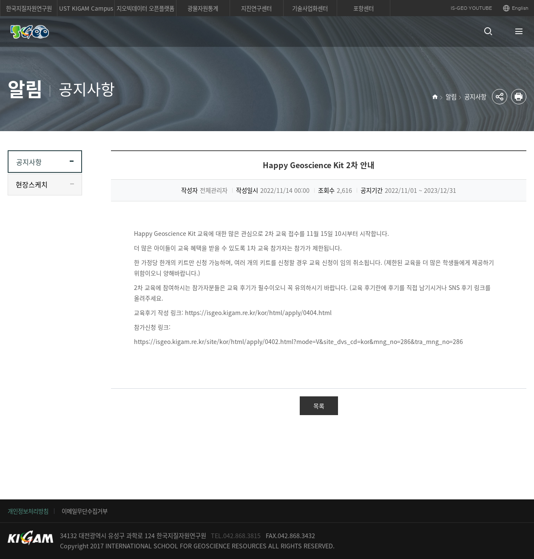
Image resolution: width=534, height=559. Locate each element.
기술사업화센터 (310, 8)
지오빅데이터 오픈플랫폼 (145, 8)
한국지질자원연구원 (29, 8)
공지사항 (475, 96)
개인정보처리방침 (28, 511)
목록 (318, 405)
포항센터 (363, 8)
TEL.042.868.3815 (236, 535)
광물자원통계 (202, 8)
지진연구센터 (256, 8)
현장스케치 (32, 184)
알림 (451, 96)
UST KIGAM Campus (86, 8)
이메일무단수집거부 (85, 511)
